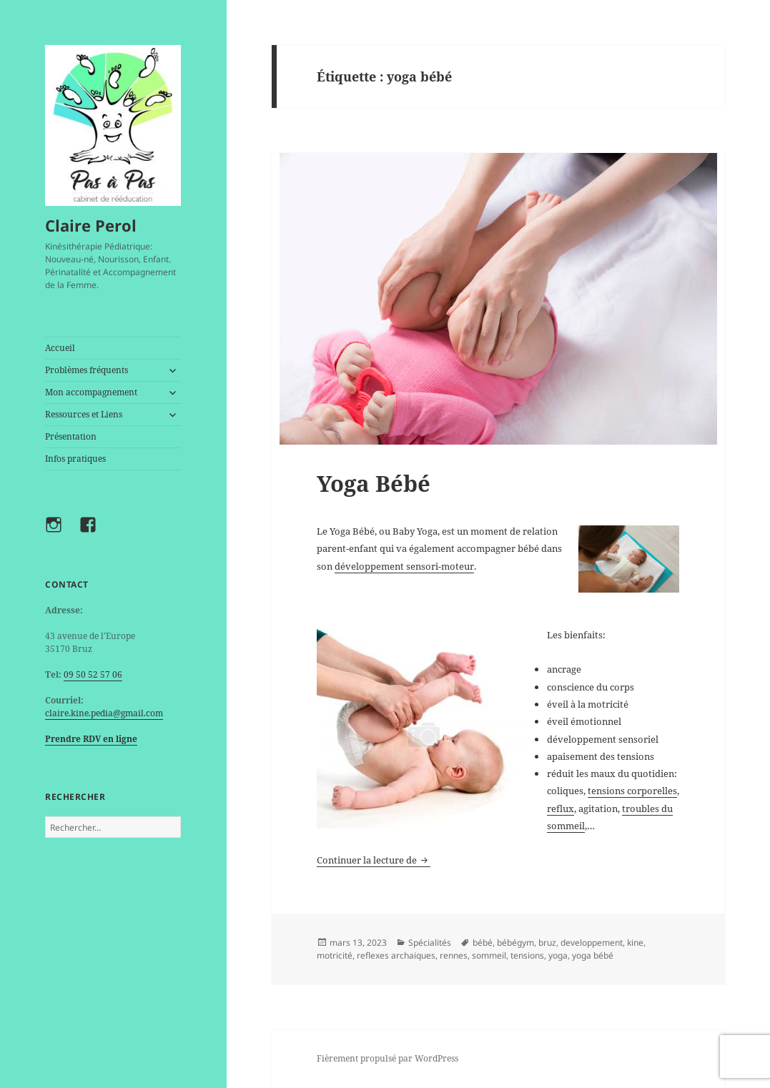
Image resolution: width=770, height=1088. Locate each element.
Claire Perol (91, 225)
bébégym (515, 942)
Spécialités (429, 942)
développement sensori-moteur (404, 566)
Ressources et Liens (83, 414)
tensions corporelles (632, 790)
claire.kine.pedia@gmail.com (104, 713)
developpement (592, 942)
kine (635, 942)
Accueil (60, 348)
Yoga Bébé (373, 483)
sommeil (489, 955)
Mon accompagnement (91, 392)
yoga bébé (592, 955)
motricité (334, 955)
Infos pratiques (75, 458)
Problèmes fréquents (86, 370)
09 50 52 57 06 (93, 674)
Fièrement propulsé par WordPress (387, 1058)
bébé (483, 942)
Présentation (71, 436)
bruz (547, 942)
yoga (558, 955)
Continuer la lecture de (373, 860)
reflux (560, 808)
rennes (454, 955)
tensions (527, 955)
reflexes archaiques (396, 955)
